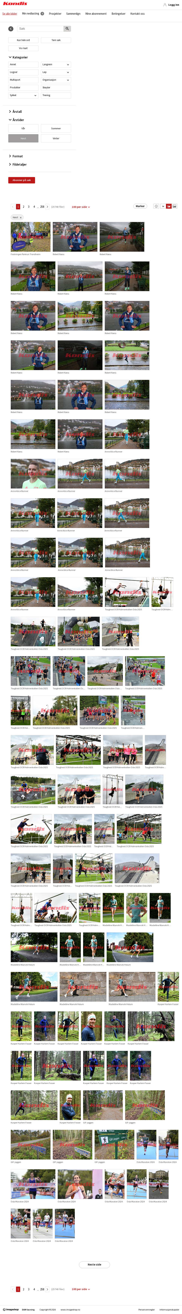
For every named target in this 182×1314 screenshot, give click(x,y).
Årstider (16, 120)
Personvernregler (146, 1309)
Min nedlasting (30, 13)
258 (42, 206)
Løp (45, 72)
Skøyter (46, 87)
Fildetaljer (18, 164)
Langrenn (47, 64)
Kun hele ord (23, 40)
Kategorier (18, 57)
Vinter (56, 138)
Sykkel (13, 95)
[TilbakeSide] (13, 206)
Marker (140, 206)
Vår (23, 128)
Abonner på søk (22, 180)
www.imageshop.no (70, 1309)
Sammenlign (73, 13)
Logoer (13, 72)
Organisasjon (49, 79)
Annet (13, 64)
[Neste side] (47, 206)
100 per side (79, 207)
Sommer (56, 128)
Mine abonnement (96, 13)
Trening (46, 95)
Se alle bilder (9, 13)
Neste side (94, 1264)
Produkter (15, 87)
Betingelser (118, 13)
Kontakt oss (137, 13)
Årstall (15, 112)
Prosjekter (55, 13)
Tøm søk (56, 40)
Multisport (15, 79)
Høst (23, 138)
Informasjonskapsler (169, 1309)
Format (16, 156)
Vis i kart (23, 48)
